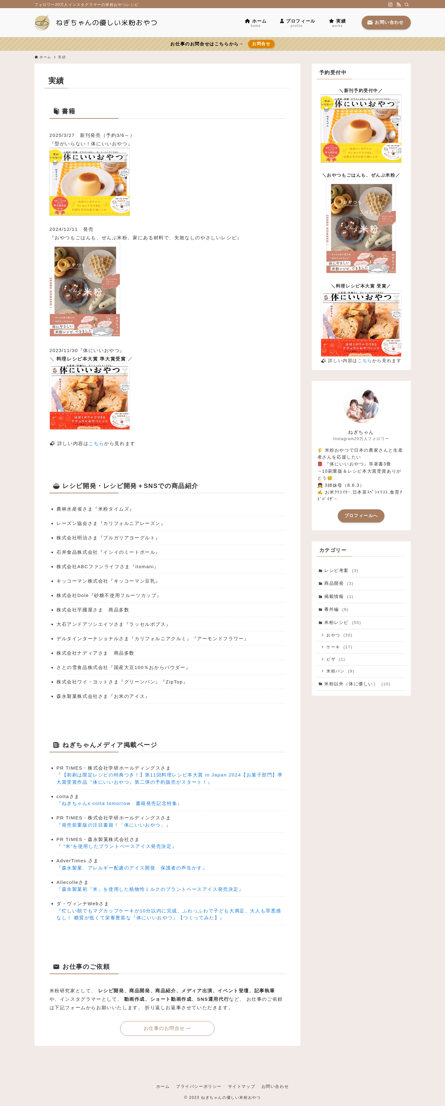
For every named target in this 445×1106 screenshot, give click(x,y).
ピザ (335, 659)
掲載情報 (339, 596)
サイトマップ (242, 1086)
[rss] (399, 4)
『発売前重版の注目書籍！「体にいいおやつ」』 (113, 825)
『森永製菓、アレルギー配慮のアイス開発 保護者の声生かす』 (131, 867)
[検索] (407, 4)
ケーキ (339, 647)
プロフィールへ (361, 515)
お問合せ (261, 43)
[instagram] (390, 4)
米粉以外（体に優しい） (357, 683)
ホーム (163, 1086)
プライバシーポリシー (199, 1086)
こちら (96, 443)
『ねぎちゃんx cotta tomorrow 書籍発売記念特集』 (119, 803)
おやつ (339, 635)
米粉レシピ (342, 622)
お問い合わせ (275, 1086)
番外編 (336, 609)
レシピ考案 (341, 570)
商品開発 (339, 583)
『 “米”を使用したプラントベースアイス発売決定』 (116, 846)
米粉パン (340, 671)
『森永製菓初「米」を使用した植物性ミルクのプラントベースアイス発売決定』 (150, 889)
